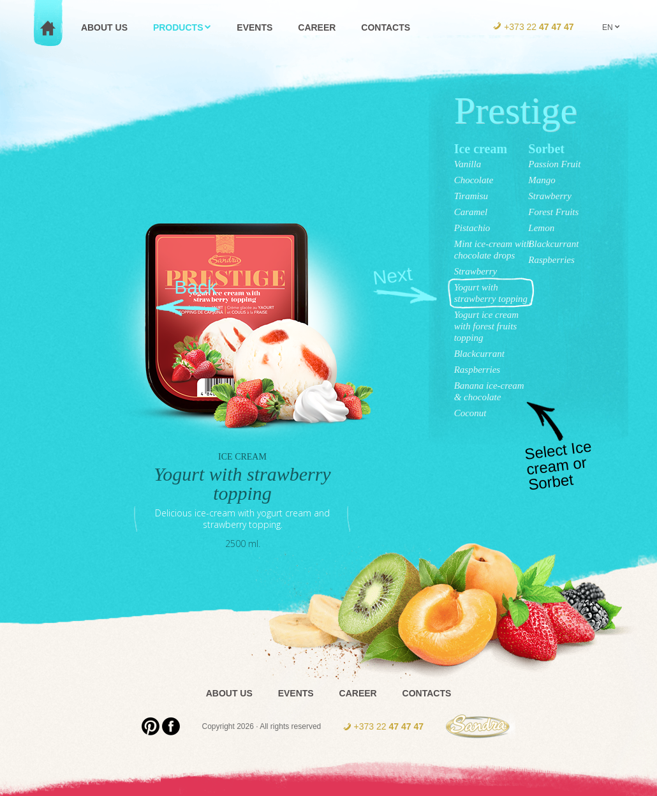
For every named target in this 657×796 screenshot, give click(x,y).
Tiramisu (471, 196)
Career (358, 693)
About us (229, 693)
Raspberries (477, 369)
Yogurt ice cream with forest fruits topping (486, 326)
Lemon (541, 228)
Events (296, 693)
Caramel (471, 212)
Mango (542, 180)
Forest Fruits (553, 212)
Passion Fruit (554, 164)
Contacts (427, 693)
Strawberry (476, 271)
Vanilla (468, 164)
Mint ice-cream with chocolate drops (492, 249)
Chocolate (474, 180)
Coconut (470, 413)
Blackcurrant (479, 354)
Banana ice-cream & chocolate (489, 391)
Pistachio (472, 228)
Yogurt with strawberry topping (491, 293)
